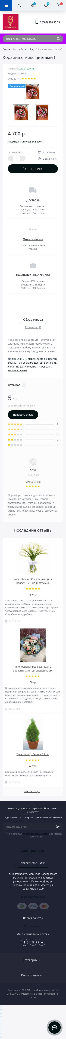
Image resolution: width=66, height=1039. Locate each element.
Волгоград (50, 362)
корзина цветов (17, 370)
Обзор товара (33, 319)
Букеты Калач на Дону (23, 49)
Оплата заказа (33, 239)
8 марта (30, 358)
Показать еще (33, 791)
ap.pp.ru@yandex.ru (33, 896)
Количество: (15, 152)
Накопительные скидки (33, 275)
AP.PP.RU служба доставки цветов (40, 990)
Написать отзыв (23, 414)
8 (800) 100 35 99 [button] (33, 851)
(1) (19, 78)
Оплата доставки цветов (35, 833)
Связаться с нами (33, 863)
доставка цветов (47, 358)
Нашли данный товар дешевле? (25, 141)
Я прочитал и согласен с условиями (35, 835)
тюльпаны (18, 358)
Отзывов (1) (33, 327)
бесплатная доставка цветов (25, 362)
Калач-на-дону (17, 366)
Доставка (33, 200)
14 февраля (44, 366)
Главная (6, 49)
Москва (31, 366)
